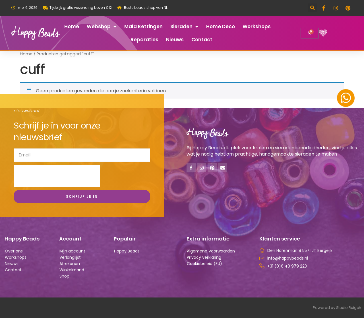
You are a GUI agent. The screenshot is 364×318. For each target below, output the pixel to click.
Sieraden (184, 26)
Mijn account (72, 251)
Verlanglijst (70, 257)
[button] (312, 7)
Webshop (102, 26)
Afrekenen (69, 263)
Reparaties (144, 39)
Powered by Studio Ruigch (337, 307)
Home (71, 26)
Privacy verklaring (204, 257)
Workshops (257, 26)
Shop (64, 276)
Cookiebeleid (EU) (204, 263)
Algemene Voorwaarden (211, 251)
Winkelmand (71, 270)
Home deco (220, 26)
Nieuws (175, 39)
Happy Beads (127, 251)
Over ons (14, 251)
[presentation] (57, 176)
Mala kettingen (143, 26)
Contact (201, 39)
